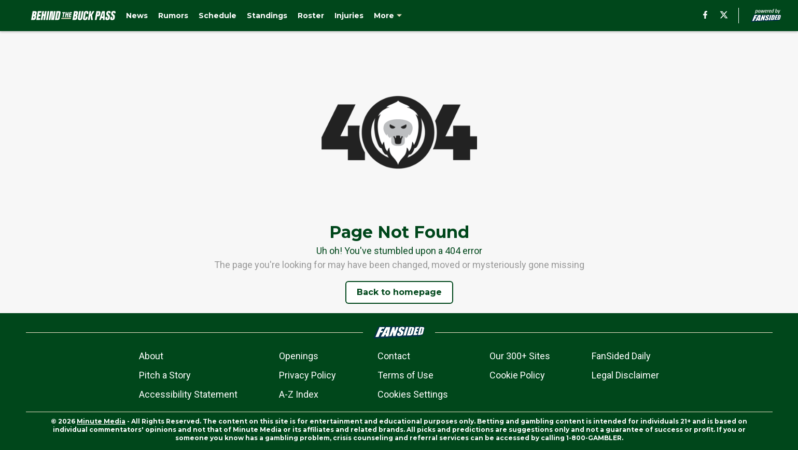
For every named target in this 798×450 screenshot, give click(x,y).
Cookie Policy (517, 375)
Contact (393, 355)
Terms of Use (405, 375)
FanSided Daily (621, 355)
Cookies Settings (412, 394)
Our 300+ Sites (519, 355)
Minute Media (101, 421)
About (151, 355)
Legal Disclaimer (625, 375)
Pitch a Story (165, 375)
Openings (298, 355)
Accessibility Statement (188, 394)
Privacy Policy (307, 375)
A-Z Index (298, 394)
